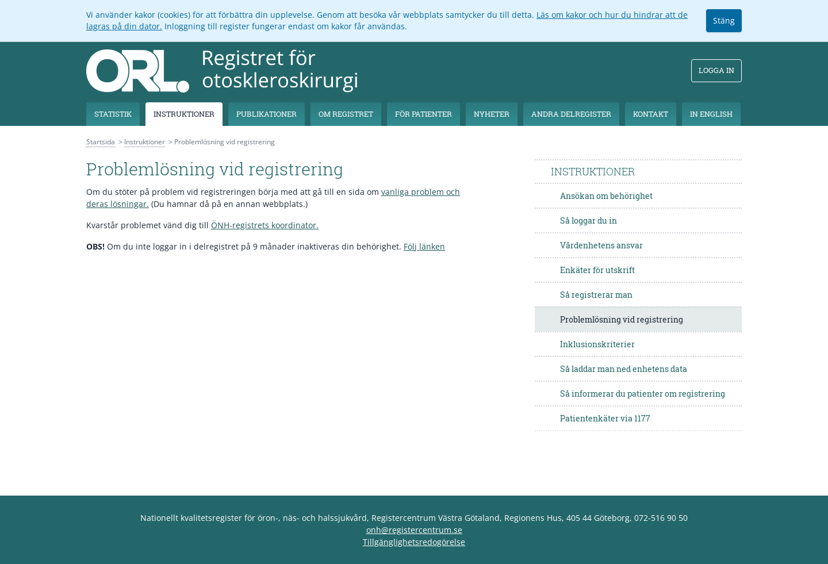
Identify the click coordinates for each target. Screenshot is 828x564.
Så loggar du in (588, 220)
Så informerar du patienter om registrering (642, 393)
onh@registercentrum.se (414, 529)
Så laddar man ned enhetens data (623, 368)
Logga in (716, 70)
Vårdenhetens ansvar (601, 245)
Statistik (113, 114)
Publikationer (266, 114)
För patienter (423, 114)
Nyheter (491, 114)
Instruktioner (184, 114)
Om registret (346, 114)
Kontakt (650, 114)
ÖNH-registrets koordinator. (265, 225)
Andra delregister (571, 114)
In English (711, 114)
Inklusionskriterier (597, 344)
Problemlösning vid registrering (621, 319)
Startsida (100, 142)
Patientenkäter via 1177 (605, 418)
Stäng (724, 20)
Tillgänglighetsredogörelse (414, 541)
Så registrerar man (596, 294)
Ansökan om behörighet (606, 195)
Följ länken (424, 246)
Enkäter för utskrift (597, 269)
